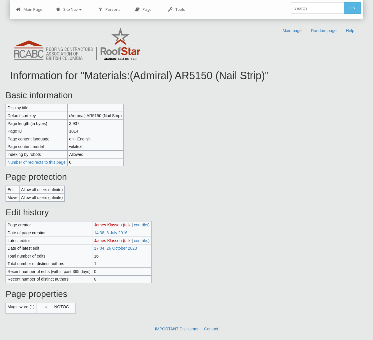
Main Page (29, 9)
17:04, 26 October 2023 (115, 248)
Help (350, 30)
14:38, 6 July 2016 (110, 232)
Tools (176, 9)
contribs (141, 225)
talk (127, 225)
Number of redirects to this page (37, 162)
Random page (324, 30)
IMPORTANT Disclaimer (176, 329)
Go (352, 7)
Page (143, 9)
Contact (211, 329)
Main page (292, 30)
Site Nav (69, 9)
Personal (110, 9)
